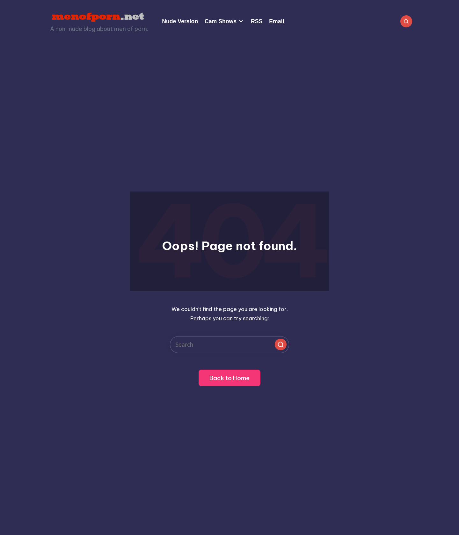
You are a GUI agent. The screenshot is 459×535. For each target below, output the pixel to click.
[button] (280, 344)
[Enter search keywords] (229, 344)
